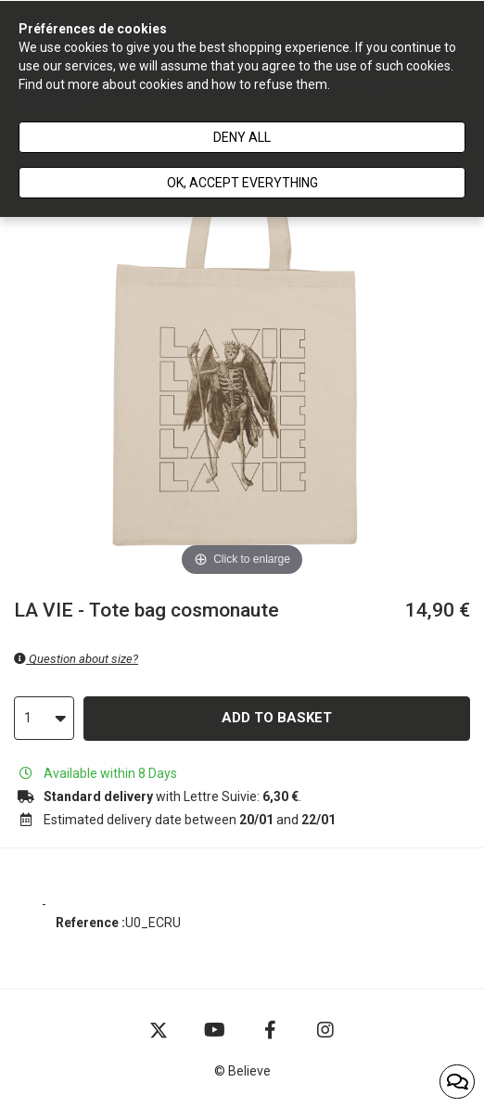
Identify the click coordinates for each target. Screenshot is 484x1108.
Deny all (242, 137)
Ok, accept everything (242, 182)
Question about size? (76, 659)
